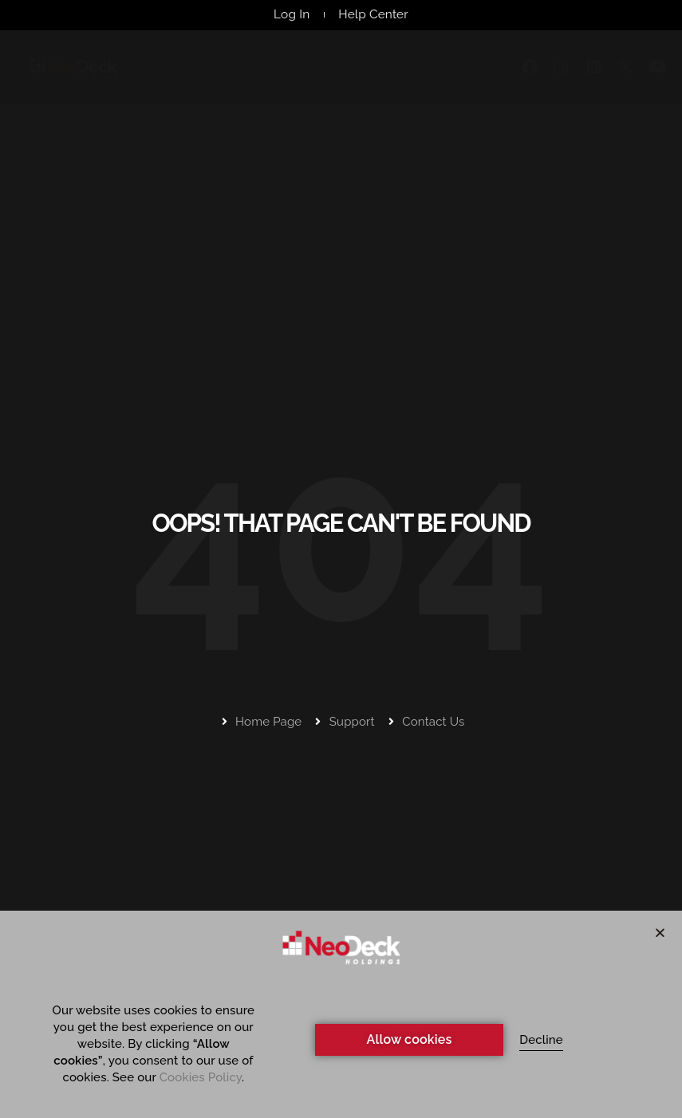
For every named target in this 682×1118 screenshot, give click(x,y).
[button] (660, 933)
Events (410, 69)
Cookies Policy (201, 1077)
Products (244, 69)
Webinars (333, 69)
